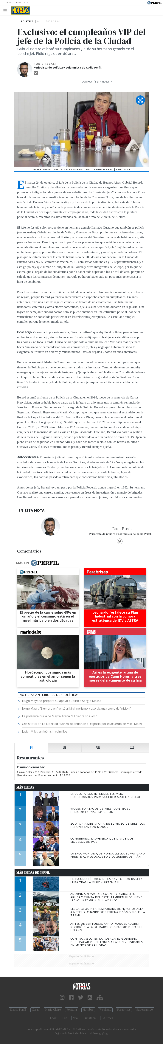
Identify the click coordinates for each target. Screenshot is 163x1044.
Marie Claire (53, 1009)
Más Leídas (25, 787)
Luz (64, 1018)
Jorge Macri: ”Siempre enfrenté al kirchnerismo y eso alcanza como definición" (76, 708)
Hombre (88, 1009)
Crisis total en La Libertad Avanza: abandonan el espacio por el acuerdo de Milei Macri (82, 724)
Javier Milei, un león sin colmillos (44, 731)
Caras (35, 1009)
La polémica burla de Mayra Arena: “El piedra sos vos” (59, 716)
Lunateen (89, 1018)
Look (53, 1018)
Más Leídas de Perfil (33, 872)
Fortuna (71, 1009)
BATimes (107, 1018)
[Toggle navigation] (6, 10)
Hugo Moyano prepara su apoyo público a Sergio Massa (61, 701)
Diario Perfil (18, 1009)
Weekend (105, 1009)
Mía (75, 1018)
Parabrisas (123, 1009)
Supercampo (144, 1009)
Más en (37, 563)
